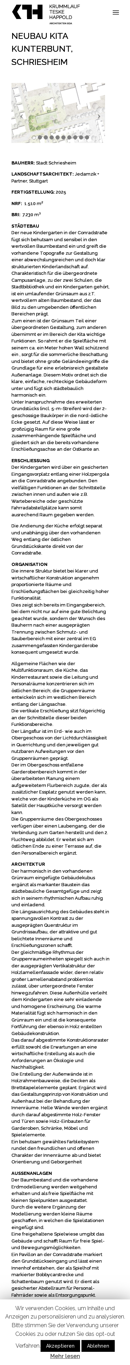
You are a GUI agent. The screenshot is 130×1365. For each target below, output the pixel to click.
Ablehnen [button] (98, 1346)
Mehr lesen (65, 1356)
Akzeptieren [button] (60, 1346)
